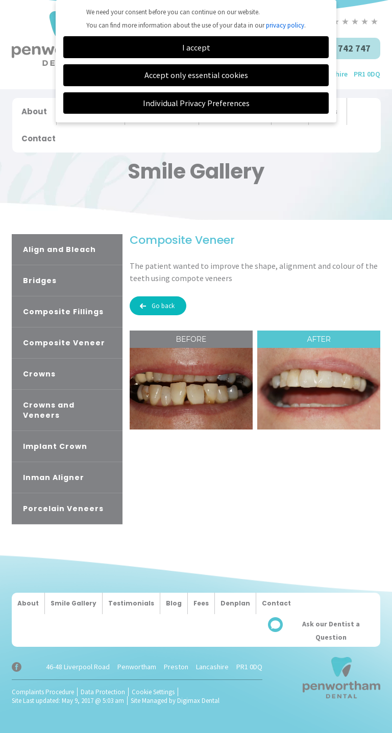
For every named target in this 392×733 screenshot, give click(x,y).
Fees (201, 603)
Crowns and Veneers (49, 410)
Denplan (235, 603)
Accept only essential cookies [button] (196, 75)
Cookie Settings (153, 692)
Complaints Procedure (43, 692)
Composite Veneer (64, 343)
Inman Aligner (53, 477)
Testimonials (131, 603)
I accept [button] (196, 47)
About (34, 111)
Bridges (40, 280)
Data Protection (103, 692)
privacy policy (285, 25)
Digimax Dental (198, 700)
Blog (174, 603)
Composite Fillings (63, 312)
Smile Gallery (73, 603)
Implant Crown (55, 446)
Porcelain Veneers (63, 508)
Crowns (39, 374)
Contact (38, 138)
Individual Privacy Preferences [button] (196, 103)
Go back (163, 305)
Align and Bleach (59, 249)
